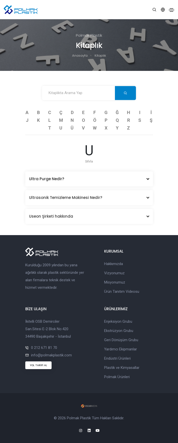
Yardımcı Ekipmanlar (120, 349)
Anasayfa (80, 55)
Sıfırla (89, 161)
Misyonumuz (114, 282)
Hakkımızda (113, 264)
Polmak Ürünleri (117, 377)
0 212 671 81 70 (44, 347)
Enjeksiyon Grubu (118, 321)
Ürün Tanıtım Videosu (121, 291)
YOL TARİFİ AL (38, 365)
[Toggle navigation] (171, 10)
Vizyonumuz (114, 273)
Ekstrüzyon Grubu (118, 330)
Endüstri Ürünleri (117, 358)
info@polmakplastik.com (51, 355)
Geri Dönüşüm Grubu (121, 340)
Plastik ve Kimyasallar (121, 367)
